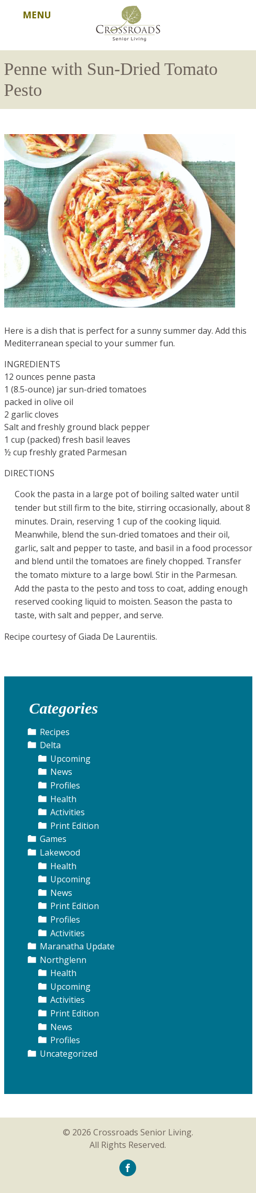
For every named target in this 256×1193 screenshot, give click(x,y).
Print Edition (74, 825)
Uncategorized (68, 1053)
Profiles (65, 785)
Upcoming (70, 758)
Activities (67, 812)
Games (53, 839)
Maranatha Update (77, 946)
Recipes (55, 732)
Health (63, 799)
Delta (50, 745)
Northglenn (63, 960)
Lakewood (60, 852)
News (61, 772)
